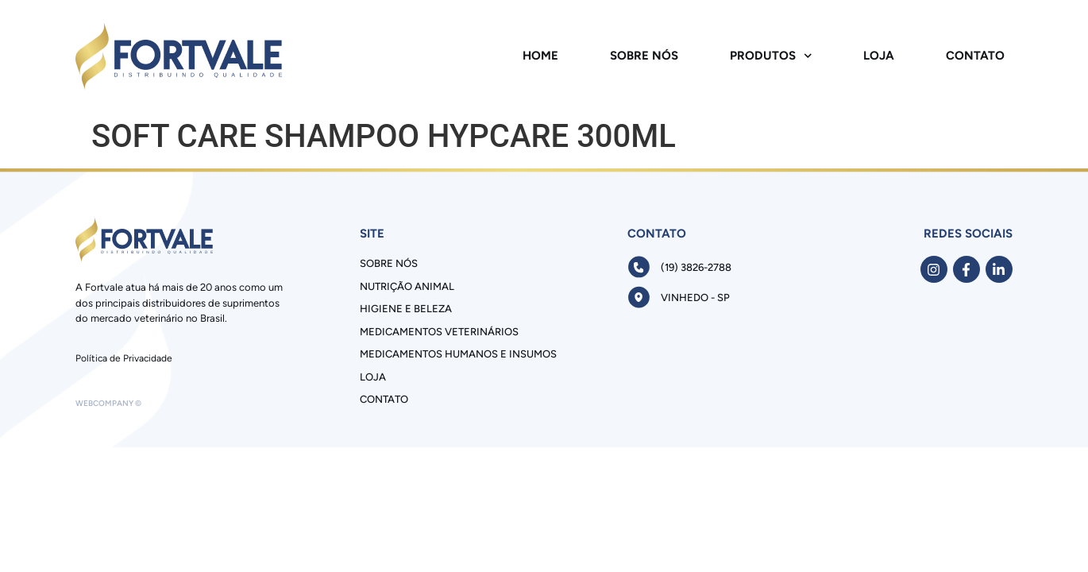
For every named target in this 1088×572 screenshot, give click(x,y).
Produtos (771, 56)
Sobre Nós (644, 55)
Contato (975, 55)
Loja (878, 55)
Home (540, 55)
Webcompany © (108, 403)
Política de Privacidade (123, 358)
